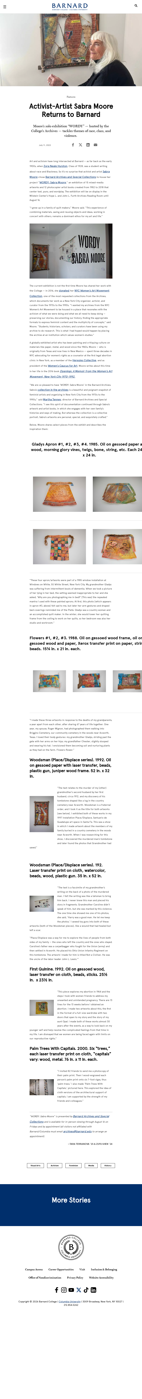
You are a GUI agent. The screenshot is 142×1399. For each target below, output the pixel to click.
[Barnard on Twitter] (79, 1290)
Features (71, 96)
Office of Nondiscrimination (45, 1277)
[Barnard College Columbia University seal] (71, 1247)
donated (64, 290)
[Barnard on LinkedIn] (93, 1290)
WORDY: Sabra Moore (52, 182)
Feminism (73, 1165)
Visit (82, 1269)
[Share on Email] (95, 145)
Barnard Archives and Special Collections (70, 177)
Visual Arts (35, 1165)
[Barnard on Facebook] (56, 1290)
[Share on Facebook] (73, 145)
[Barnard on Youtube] (71, 1290)
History (107, 1165)
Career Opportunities (61, 1269)
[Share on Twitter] (80, 145)
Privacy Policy (75, 1277)
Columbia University (69, 1301)
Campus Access (34, 1269)
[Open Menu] (5, 7)
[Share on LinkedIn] (88, 145)
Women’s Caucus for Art (62, 365)
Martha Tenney (52, 399)
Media (91, 1165)
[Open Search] (136, 6)
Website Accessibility (101, 1277)
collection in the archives (53, 389)
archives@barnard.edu (77, 1131)
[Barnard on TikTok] (86, 1290)
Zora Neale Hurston (55, 166)
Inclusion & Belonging (104, 1269)
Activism (55, 1165)
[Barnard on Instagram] (64, 1290)
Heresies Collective (84, 360)
